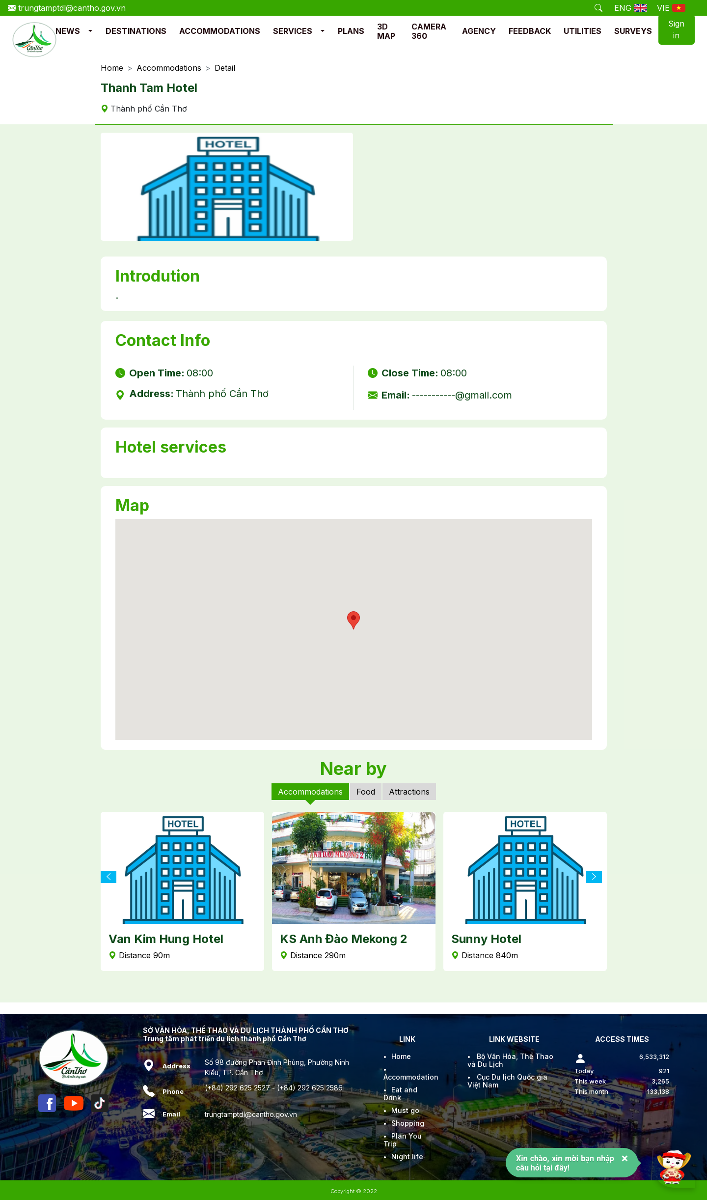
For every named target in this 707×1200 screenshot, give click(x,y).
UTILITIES (582, 31)
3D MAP (386, 31)
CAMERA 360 (428, 31)
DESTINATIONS (136, 31)
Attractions (409, 792)
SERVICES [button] (292, 31)
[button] (90, 31)
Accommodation (410, 1077)
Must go (405, 1110)
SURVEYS (633, 31)
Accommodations (168, 68)
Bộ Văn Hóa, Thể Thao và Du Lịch (510, 1060)
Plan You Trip (402, 1140)
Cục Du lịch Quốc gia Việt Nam (507, 1081)
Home (112, 68)
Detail (225, 68)
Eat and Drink (400, 1094)
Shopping (407, 1123)
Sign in (676, 29)
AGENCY (479, 31)
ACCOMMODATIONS (219, 31)
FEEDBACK (530, 31)
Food (365, 792)
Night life (407, 1156)
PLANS (351, 31)
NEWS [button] (67, 31)
